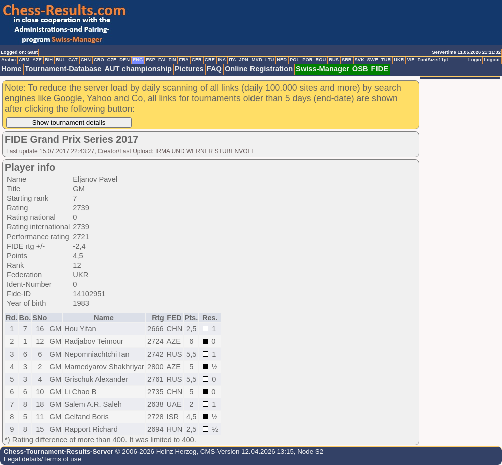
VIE (410, 59)
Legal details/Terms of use (42, 459)
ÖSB (360, 69)
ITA (232, 59)
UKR (399, 59)
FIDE (379, 69)
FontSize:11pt (432, 59)
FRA (183, 59)
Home (11, 69)
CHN (86, 59)
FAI (162, 59)
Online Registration (259, 69)
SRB (347, 59)
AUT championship (138, 69)
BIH (49, 59)
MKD (257, 59)
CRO (99, 59)
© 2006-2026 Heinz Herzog (154, 451)
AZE (37, 59)
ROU (320, 59)
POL (294, 59)
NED (282, 59)
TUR (386, 59)
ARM (24, 59)
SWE (372, 59)
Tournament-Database (63, 69)
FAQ (214, 69)
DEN (124, 59)
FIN (172, 59)
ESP (150, 59)
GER (197, 59)
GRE (210, 59)
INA (222, 59)
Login (474, 59)
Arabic (8, 59)
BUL (60, 59)
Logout (492, 59)
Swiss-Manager (322, 69)
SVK (359, 59)
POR (307, 59)
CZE (112, 59)
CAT (72, 59)
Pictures (189, 69)
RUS (334, 59)
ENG (138, 59)
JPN (243, 59)
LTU (269, 59)
